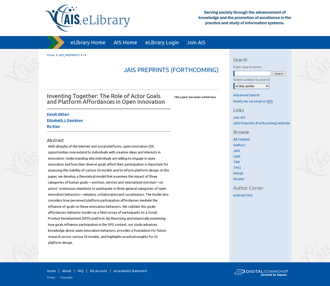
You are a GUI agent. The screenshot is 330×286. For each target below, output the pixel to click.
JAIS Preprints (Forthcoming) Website (261, 123)
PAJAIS (238, 179)
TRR (236, 162)
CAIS (237, 156)
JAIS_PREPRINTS (69, 55)
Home (51, 55)
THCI (237, 167)
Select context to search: (251, 79)
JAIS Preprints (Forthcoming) (171, 69)
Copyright (66, 277)
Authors (239, 145)
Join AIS (239, 117)
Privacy (51, 277)
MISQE (238, 173)
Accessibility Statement (130, 271)
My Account (98, 271)
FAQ (81, 271)
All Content (241, 139)
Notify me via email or (253, 101)
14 (84, 55)
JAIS (236, 150)
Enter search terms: (247, 67)
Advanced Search (246, 95)
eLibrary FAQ (243, 195)
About (66, 271)
